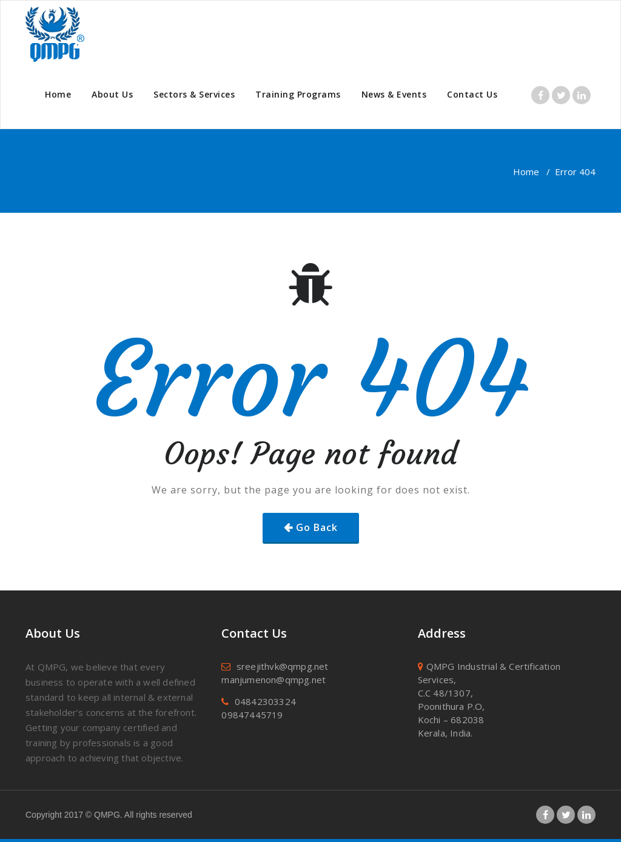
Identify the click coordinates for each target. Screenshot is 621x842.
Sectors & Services (194, 94)
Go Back (317, 527)
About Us (112, 94)
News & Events (394, 94)
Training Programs (298, 94)
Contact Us (472, 94)
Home (58, 94)
